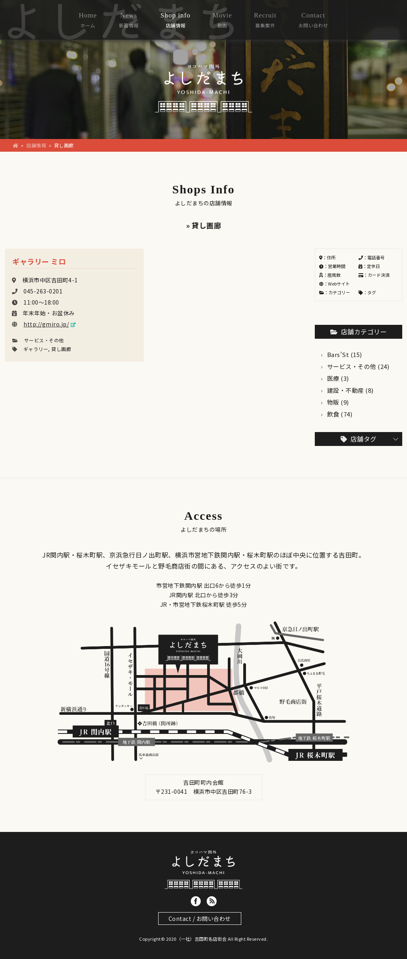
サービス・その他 (44, 340)
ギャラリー (35, 348)
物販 (333, 402)
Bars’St (338, 354)
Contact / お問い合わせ (200, 918)
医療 (333, 378)
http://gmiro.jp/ (46, 324)
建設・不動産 (345, 390)
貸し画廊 (61, 348)
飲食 (333, 414)
